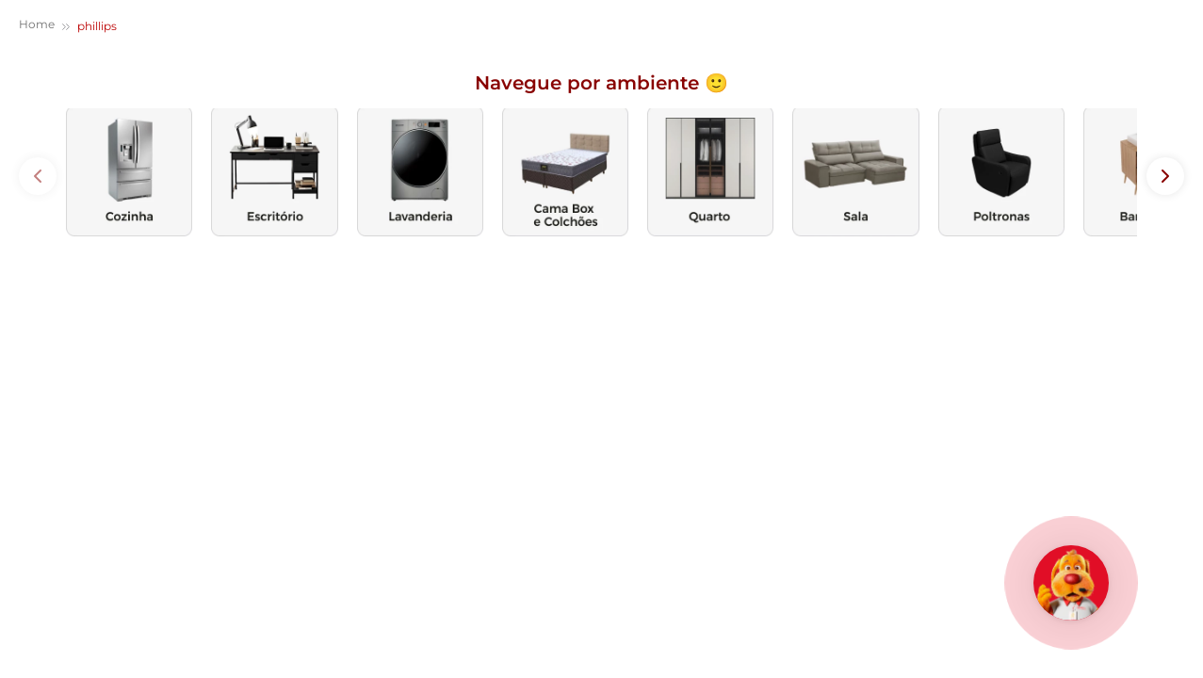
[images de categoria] (129, 170)
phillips (97, 26)
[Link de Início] (37, 27)
